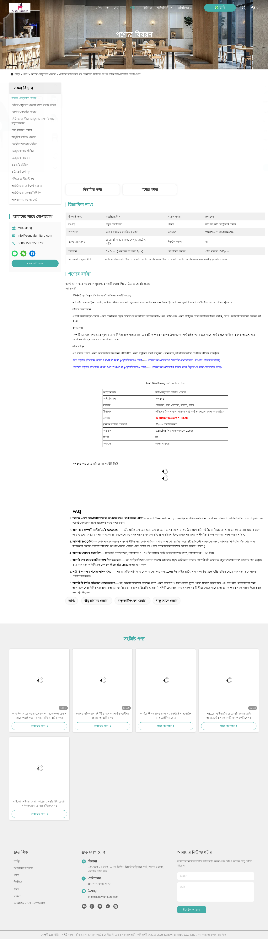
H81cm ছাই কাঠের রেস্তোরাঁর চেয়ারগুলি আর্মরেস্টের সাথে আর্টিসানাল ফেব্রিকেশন (228, 715)
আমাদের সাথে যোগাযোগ (186, 8)
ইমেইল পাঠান (191, 909)
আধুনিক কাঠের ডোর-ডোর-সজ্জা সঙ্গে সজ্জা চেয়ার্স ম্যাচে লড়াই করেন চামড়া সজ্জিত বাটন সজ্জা (39, 715)
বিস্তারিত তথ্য (92, 190)
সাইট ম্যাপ (67, 934)
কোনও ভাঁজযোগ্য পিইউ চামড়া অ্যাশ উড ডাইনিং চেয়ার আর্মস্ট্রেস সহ (102, 715)
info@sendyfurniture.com (35, 235)
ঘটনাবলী (164, 8)
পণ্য (134, 8)
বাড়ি (98, 8)
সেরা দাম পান (200, 167)
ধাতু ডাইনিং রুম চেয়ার (132, 600)
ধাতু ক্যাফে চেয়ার (166, 600)
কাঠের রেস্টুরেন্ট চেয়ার (43, 74)
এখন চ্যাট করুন (35, 263)
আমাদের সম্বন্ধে (115, 8)
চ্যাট (220, 8)
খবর (16, 889)
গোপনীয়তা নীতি (49, 934)
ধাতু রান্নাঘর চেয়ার (95, 600)
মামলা (17, 896)
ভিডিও (147, 8)
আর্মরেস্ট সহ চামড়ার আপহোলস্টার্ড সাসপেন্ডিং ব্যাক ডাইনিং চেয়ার (165, 715)
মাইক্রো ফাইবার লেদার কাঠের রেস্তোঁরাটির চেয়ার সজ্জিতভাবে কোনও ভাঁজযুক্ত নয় (39, 803)
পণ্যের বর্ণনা (149, 190)
